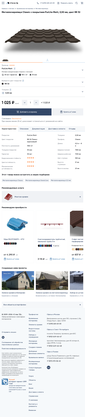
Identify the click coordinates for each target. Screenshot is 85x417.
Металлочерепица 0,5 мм (61, 180)
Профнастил (33, 314)
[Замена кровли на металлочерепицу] (52, 287)
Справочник (33, 396)
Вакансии (32, 410)
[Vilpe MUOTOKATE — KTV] (18, 237)
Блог (30, 384)
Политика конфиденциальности (14, 349)
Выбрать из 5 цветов (42, 82)
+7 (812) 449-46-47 (54, 337)
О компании (33, 400)
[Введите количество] (30, 103)
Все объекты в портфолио (42, 304)
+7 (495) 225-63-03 (54, 324)
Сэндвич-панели (35, 347)
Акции (31, 388)
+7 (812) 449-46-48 (54, 346)
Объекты (32, 380)
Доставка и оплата (36, 392)
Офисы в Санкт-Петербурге (58, 329)
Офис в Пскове (52, 352)
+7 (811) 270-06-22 (54, 361)
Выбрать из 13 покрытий (40, 70)
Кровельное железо (36, 357)
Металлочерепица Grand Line (37, 180)
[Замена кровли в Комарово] (18, 287)
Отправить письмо (9, 332)
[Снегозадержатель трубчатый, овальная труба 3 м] (52, 237)
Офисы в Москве (53, 314)
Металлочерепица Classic (13, 180)
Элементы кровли (35, 325)
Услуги (31, 376)
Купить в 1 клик (11, 259)
